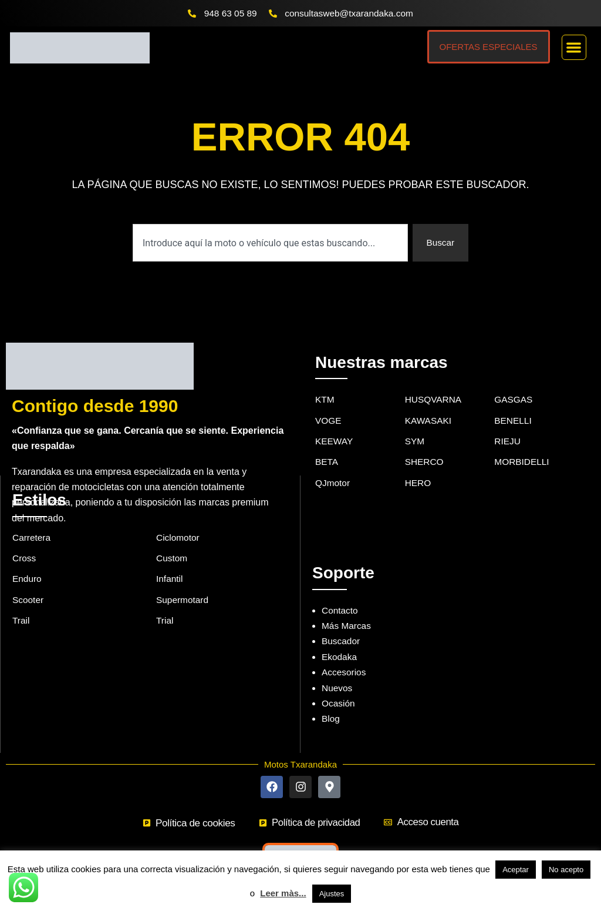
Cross (24, 542)
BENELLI (513, 404)
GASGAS (514, 383)
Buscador (342, 624)
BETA (327, 447)
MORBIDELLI (522, 447)
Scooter (28, 585)
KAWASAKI (429, 404)
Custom (172, 542)
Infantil (170, 563)
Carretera (32, 520)
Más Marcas (347, 609)
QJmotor (333, 468)
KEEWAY (334, 426)
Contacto (340, 593)
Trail (21, 606)
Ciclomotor (178, 520)
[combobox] (269, 243)
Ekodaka (340, 640)
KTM (325, 383)
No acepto (566, 869)
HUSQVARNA (434, 383)
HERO (418, 468)
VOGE (328, 404)
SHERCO (425, 447)
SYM (415, 426)
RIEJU (507, 426)
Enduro (27, 563)
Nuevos (337, 671)
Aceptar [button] (515, 869)
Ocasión (339, 686)
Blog (331, 702)
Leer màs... (283, 893)
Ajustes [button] (332, 893)
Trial (165, 606)
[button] (574, 48)
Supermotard (183, 585)
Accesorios (344, 656)
